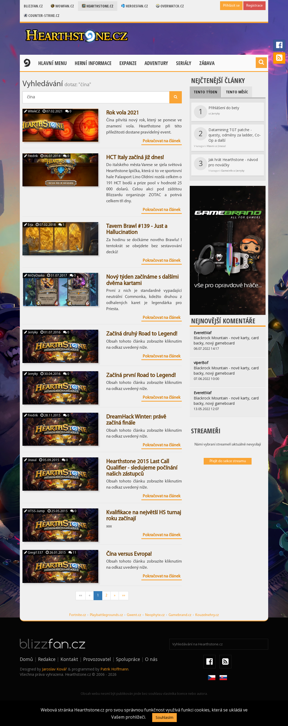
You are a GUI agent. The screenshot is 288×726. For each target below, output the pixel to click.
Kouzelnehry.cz (207, 615)
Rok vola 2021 (122, 113)
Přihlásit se (231, 6)
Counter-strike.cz (41, 15)
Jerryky (31, 332)
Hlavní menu (52, 63)
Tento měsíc (237, 91)
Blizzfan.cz (33, 5)
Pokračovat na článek (161, 141)
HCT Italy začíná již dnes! (135, 157)
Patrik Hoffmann (114, 669)
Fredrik (31, 156)
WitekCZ (32, 111)
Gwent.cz (134, 615)
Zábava (207, 63)
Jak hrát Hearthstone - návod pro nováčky (226, 164)
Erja (28, 225)
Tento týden (205, 91)
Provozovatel (97, 659)
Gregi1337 (33, 552)
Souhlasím (164, 717)
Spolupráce (128, 659)
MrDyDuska (34, 275)
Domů (26, 659)
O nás (151, 659)
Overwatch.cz (170, 5)
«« (80, 596)
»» (123, 596)
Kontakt (69, 659)
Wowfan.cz (62, 5)
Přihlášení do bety (216, 111)
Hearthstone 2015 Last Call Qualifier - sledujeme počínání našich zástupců (141, 468)
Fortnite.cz (77, 615)
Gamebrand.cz (180, 615)
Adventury (156, 63)
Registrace (254, 6)
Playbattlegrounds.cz (106, 615)
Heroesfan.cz (134, 5)
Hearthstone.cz (97, 5)
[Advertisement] (228, 503)
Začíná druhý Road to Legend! (141, 334)
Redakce (46, 659)
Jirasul (30, 460)
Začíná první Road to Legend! (141, 375)
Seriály (183, 63)
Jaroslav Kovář (54, 669)
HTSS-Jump (34, 511)
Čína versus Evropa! (129, 554)
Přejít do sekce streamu (228, 461)
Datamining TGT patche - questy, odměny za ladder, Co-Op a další (227, 137)
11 (72, 552)
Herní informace (93, 63)
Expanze (128, 63)
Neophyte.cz (155, 615)
